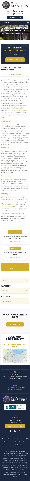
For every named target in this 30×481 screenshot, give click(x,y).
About (9, 439)
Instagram (19, 431)
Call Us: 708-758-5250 (15, 420)
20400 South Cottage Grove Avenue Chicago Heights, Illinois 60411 (15, 377)
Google (15, 431)
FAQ (15, 442)
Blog (24, 442)
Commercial (24, 439)
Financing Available (15, 17)
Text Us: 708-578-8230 (15, 422)
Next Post (15, 248)
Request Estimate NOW (15, 60)
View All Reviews (15, 324)
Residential (16, 439)
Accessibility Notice (15, 474)
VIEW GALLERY (15, 268)
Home (4, 439)
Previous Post (15, 232)
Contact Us (18, 445)
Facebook (11, 431)
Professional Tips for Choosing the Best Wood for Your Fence (15, 237)
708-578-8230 (19, 13)
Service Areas (8, 442)
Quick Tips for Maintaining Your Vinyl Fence (15, 253)
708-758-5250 (19, 11)
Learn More (14, 241)
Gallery (19, 442)
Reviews (11, 445)
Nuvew (7, 472)
